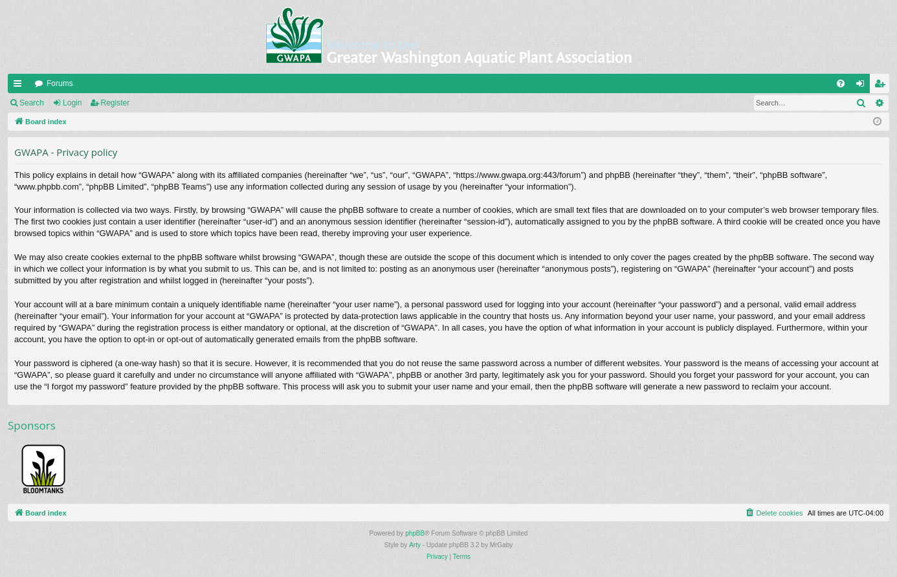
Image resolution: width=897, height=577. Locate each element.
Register (115, 102)
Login (72, 102)
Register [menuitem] (882, 86)
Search (31, 102)
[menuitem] (840, 83)
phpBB (415, 533)
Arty (415, 545)
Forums (60, 83)
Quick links (20, 86)
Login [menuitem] (863, 86)
